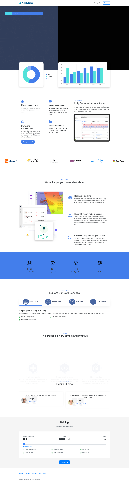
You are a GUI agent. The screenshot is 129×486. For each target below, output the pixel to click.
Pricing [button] (96, 3)
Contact (21, 473)
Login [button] (101, 3)
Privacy (34, 473)
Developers (42, 473)
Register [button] (106, 3)
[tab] (30, 329)
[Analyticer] (26, 3)
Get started (64, 462)
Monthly (62, 439)
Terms (28, 473)
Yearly (68, 439)
